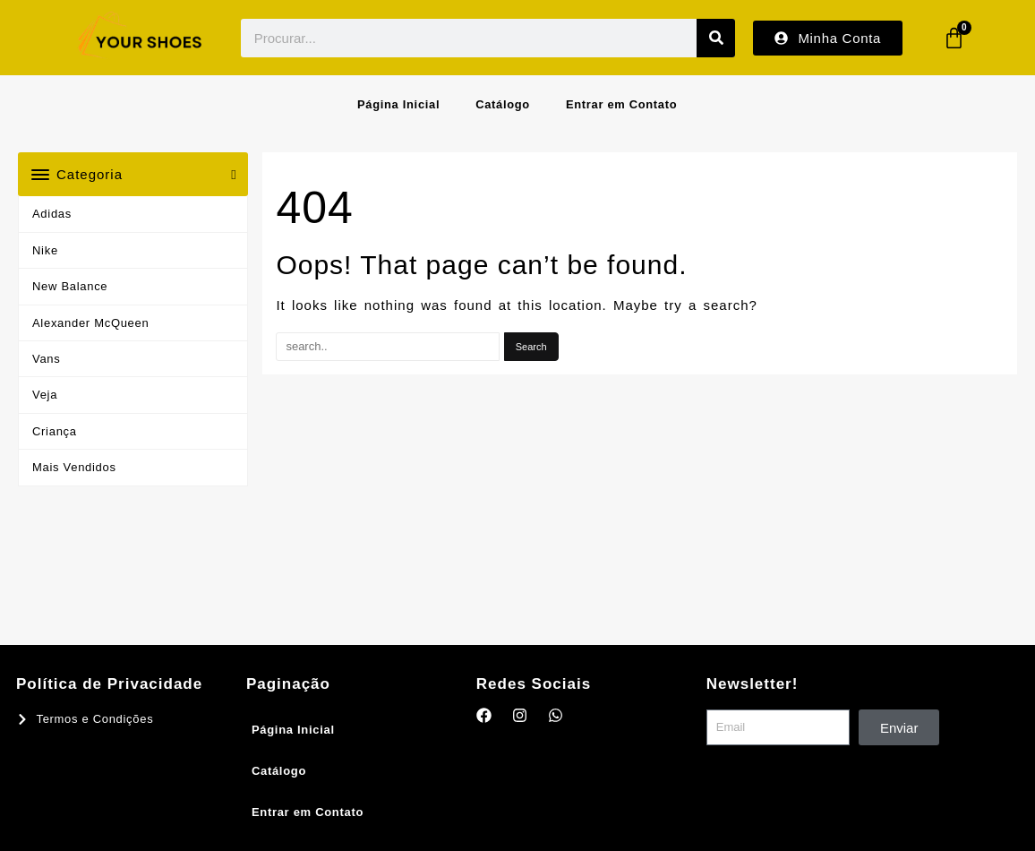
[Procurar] (716, 38)
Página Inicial (398, 104)
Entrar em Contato (622, 104)
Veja (44, 394)
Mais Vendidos (74, 467)
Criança (54, 431)
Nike (45, 250)
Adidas (52, 213)
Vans (46, 358)
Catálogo (502, 104)
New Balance (69, 286)
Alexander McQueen (90, 323)
